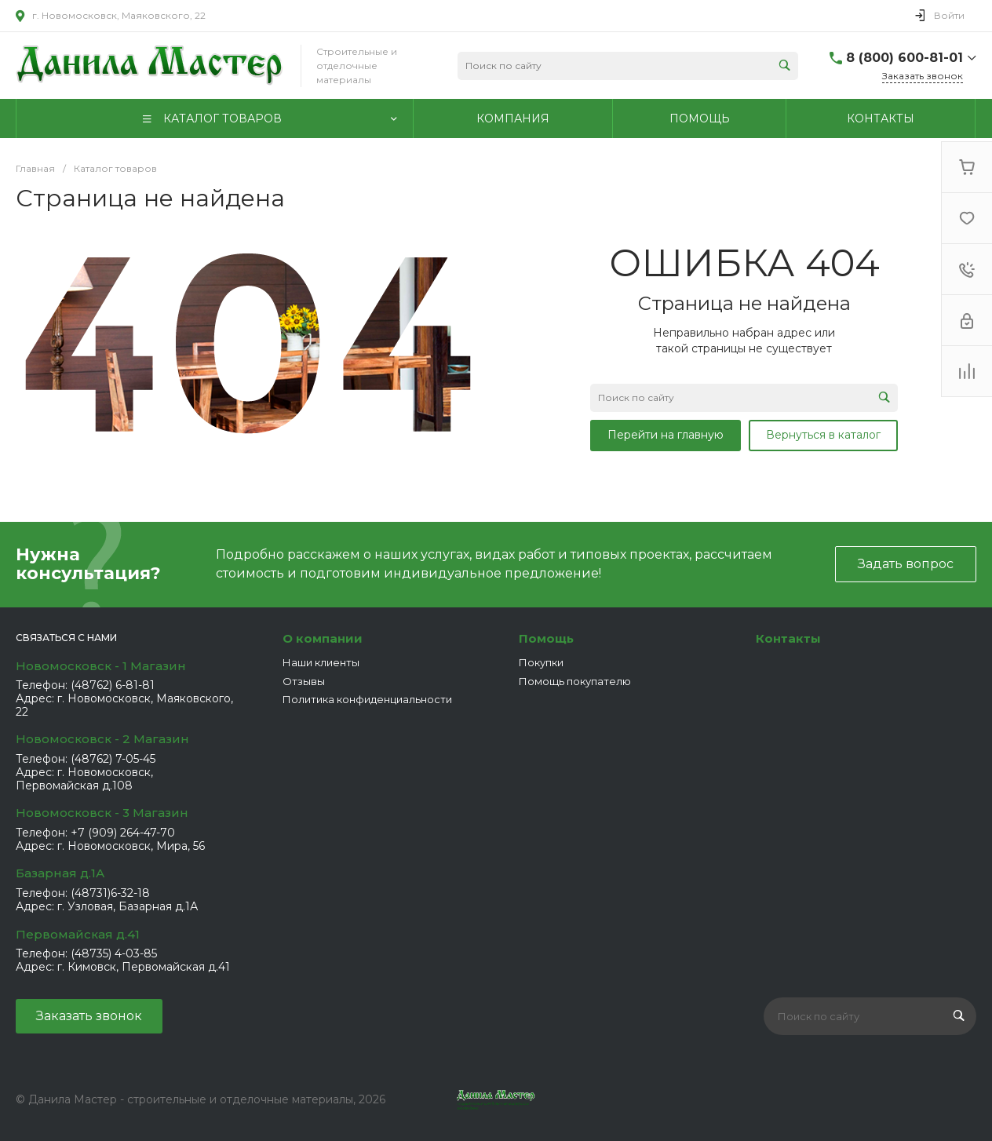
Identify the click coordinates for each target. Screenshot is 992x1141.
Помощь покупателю (575, 681)
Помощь (546, 638)
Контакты (788, 638)
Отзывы (304, 681)
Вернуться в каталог (823, 435)
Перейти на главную (665, 435)
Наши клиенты (321, 662)
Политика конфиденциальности (367, 699)
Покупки (541, 662)
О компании (323, 638)
